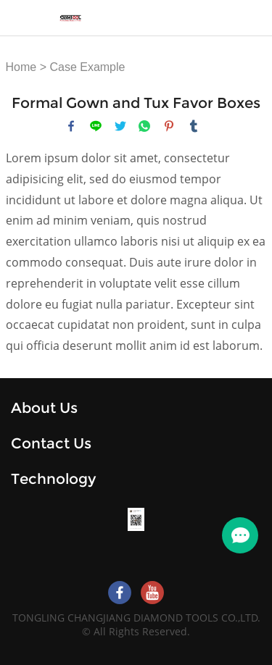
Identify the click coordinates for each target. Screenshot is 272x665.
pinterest (169, 126)
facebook (71, 126)
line (95, 126)
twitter (120, 126)
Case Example (87, 67)
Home (21, 67)
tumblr (193, 126)
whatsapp (144, 126)
